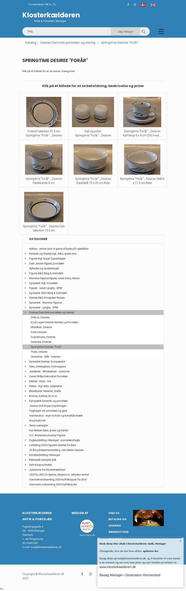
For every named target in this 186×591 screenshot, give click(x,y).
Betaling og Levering (117, 522)
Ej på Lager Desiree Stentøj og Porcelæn (54, 322)
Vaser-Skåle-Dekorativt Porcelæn (48, 376)
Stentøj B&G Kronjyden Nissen (47, 297)
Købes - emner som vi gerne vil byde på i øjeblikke (58, 248)
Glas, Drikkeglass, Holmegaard (47, 366)
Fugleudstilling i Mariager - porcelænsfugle (54, 440)
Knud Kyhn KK (37, 420)
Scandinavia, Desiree (43, 337)
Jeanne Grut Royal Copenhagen (47, 405)
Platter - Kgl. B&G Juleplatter (45, 386)
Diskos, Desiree (40, 317)
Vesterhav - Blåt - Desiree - (46, 356)
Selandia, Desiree (41, 341)
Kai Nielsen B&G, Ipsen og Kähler (48, 430)
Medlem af (80, 513)
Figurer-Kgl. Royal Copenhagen (47, 258)
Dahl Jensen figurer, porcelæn (46, 263)
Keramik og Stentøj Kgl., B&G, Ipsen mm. (53, 253)
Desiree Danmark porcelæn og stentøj (67, 43)
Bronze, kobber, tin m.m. (43, 395)
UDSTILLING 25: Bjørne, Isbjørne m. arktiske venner (59, 474)
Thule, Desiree (39, 351)
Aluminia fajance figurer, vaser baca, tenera (54, 278)
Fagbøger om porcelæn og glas (48, 410)
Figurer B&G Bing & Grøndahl (46, 273)
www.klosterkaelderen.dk (117, 567)
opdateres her (150, 551)
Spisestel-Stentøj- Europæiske (47, 361)
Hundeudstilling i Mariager (44, 454)
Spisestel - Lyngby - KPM (43, 307)
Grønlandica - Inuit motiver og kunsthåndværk (56, 415)
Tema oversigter (38, 425)
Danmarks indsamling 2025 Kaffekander (53, 484)
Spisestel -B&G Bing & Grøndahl (48, 292)
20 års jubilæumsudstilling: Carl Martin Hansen (56, 450)
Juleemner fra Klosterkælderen (47, 469)
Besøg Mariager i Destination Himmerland (129, 575)
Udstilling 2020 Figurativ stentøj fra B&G (52, 445)
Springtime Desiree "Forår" (46, 346)
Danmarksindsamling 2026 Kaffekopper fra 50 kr (58, 479)
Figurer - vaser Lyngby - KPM (45, 288)
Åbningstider (118, 532)
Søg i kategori (125, 31)
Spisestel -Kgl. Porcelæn (43, 283)
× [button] (180, 541)
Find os (113, 513)
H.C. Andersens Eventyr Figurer (47, 435)
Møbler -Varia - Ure (40, 381)
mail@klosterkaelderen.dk (46, 547)
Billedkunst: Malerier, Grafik (45, 391)
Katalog (30, 43)
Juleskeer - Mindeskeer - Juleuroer (49, 371)
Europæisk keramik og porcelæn (48, 400)
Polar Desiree (38, 332)
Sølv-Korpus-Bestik (40, 464)
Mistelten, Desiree (41, 327)
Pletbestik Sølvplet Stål (42, 459)
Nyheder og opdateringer (44, 268)
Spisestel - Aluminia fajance (45, 302)
